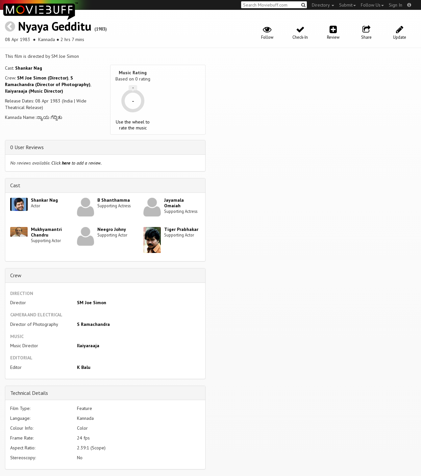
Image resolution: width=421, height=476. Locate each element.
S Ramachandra (93, 324)
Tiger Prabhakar (181, 229)
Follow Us (372, 5)
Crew (15, 275)
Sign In (395, 5)
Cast (15, 185)
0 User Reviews (27, 147)
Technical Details (29, 393)
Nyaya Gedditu (54, 26)
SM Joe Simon (91, 303)
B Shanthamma (113, 200)
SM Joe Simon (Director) (42, 78)
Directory (323, 5)
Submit (347, 5)
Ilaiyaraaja (88, 346)
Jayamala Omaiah (174, 203)
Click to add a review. (76, 163)
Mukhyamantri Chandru (46, 232)
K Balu (83, 367)
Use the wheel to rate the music (133, 125)
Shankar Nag (28, 68)
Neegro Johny (111, 229)
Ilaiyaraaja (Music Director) (34, 91)
